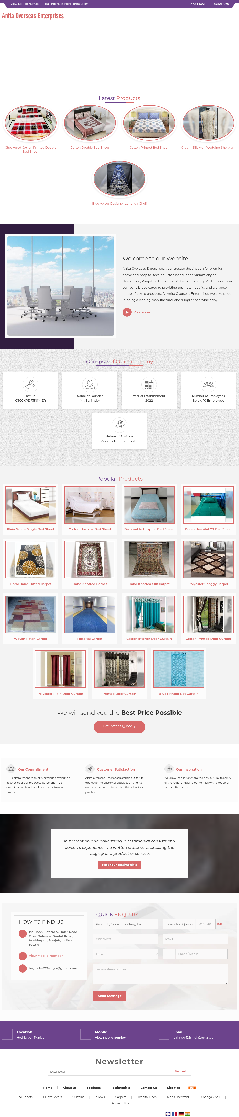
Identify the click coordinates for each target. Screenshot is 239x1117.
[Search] (234, 17)
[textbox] (206, 924)
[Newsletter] (119, 1072)
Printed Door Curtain (119, 694)
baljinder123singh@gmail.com (66, 4)
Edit (220, 924)
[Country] (125, 954)
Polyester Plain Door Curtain (60, 694)
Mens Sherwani (178, 1097)
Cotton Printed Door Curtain (208, 639)
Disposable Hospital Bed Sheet (149, 529)
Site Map (173, 1088)
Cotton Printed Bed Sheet (149, 147)
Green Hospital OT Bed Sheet (208, 529)
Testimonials (120, 1088)
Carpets (120, 1097)
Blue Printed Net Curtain (179, 694)
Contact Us (149, 1088)
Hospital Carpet (89, 639)
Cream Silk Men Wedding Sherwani (208, 147)
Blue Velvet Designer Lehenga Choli (119, 203)
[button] (25, 4)
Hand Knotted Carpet (90, 584)
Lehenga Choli (209, 1097)
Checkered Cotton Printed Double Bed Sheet (30, 150)
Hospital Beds (147, 1097)
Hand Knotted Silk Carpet (149, 584)
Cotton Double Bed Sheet (89, 147)
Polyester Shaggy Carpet (208, 584)
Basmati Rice (120, 1103)
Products (94, 1088)
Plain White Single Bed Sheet (30, 529)
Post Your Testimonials (119, 865)
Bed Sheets (24, 1097)
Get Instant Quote (119, 727)
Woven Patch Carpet (30, 639)
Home (47, 1088)
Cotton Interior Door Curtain (149, 639)
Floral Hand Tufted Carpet (30, 584)
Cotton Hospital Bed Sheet (90, 529)
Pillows (100, 1097)
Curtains (78, 1097)
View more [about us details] (142, 312)
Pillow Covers (52, 1097)
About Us (70, 1088)
